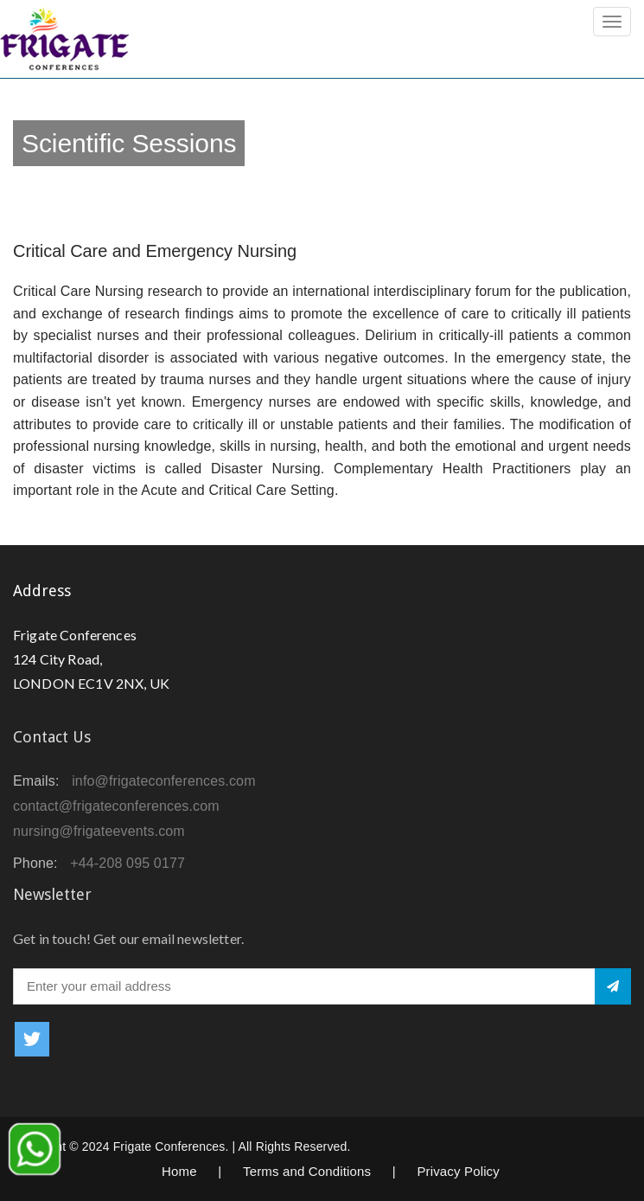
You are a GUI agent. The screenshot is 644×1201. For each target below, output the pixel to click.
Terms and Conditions (307, 1171)
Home (179, 1171)
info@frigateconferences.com (164, 781)
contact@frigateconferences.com (116, 806)
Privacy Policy (458, 1171)
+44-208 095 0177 (127, 863)
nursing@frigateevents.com (99, 831)
